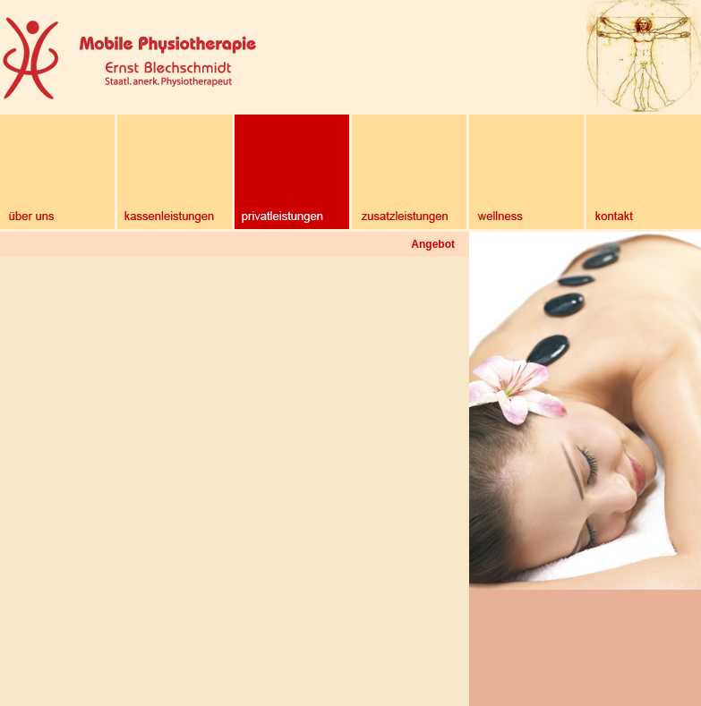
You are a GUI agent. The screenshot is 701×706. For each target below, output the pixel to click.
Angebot (433, 244)
